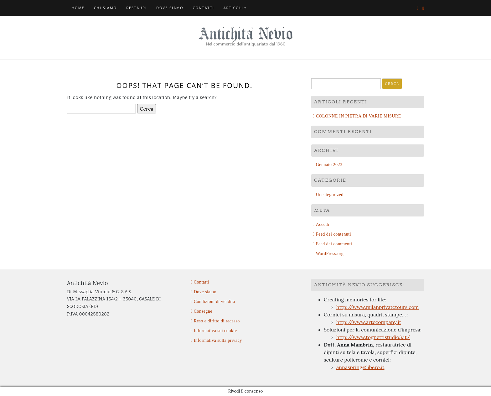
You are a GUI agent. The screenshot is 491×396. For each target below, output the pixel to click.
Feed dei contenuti (333, 234)
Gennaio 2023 (329, 164)
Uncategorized (330, 194)
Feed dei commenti (334, 244)
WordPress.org (330, 253)
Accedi (322, 224)
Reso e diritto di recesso (217, 321)
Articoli (233, 7)
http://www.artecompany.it (368, 322)
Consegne (203, 311)
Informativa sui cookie (215, 330)
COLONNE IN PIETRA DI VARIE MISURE (358, 116)
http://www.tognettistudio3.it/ (373, 337)
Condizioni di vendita (214, 301)
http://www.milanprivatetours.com (377, 307)
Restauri (136, 7)
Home (78, 7)
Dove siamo (169, 7)
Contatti (203, 7)
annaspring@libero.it (360, 367)
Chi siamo (105, 7)
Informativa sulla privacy (218, 340)
